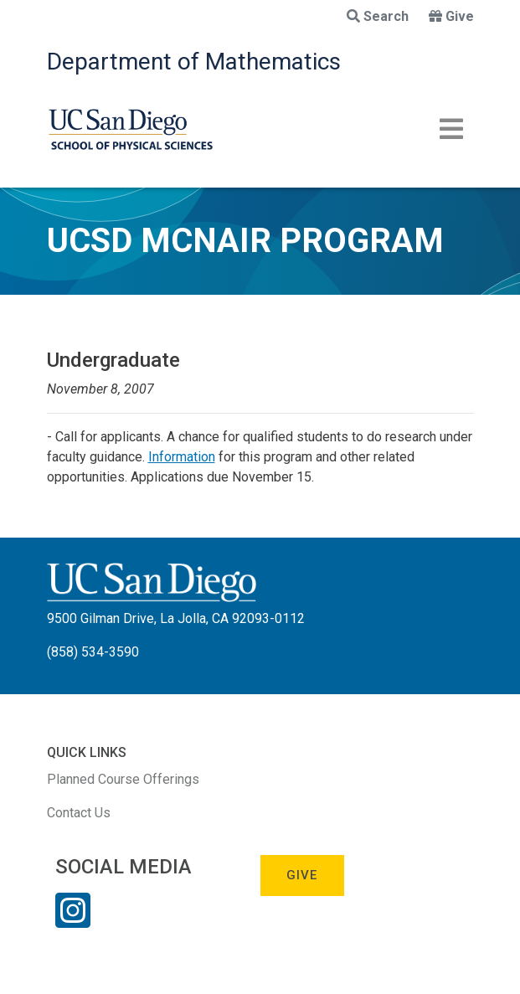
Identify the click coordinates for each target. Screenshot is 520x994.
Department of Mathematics (194, 61)
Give (451, 16)
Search (378, 16)
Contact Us (79, 813)
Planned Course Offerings (123, 779)
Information (181, 457)
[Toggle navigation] (451, 129)
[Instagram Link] (72, 921)
